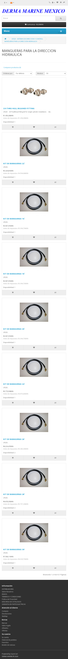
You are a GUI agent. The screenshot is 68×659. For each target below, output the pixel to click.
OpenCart (14, 654)
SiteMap (5, 616)
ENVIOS (4, 594)
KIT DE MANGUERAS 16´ (14, 218)
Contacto (5, 611)
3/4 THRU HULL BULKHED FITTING (18, 108)
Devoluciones (7, 614)
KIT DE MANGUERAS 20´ (14, 329)
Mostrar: (40, 73)
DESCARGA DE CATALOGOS (11, 602)
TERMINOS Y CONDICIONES (11, 597)
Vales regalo (6, 625)
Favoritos (5, 642)
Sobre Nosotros (7, 592)
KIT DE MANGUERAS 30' (14, 549)
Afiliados (5, 628)
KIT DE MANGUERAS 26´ (14, 439)
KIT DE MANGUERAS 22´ (14, 163)
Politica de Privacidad (9, 599)
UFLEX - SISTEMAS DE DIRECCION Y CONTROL (27, 39)
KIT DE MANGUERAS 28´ (14, 494)
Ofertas (4, 631)
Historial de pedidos (9, 640)
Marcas (4, 623)
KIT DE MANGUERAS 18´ (14, 273)
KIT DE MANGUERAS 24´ (14, 384)
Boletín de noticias (8, 645)
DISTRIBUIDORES (8, 589)
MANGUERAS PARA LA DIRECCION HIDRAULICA (20, 41)
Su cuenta (5, 637)
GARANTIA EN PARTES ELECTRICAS (14, 604)
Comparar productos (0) (12, 67)
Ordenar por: (8, 73)
